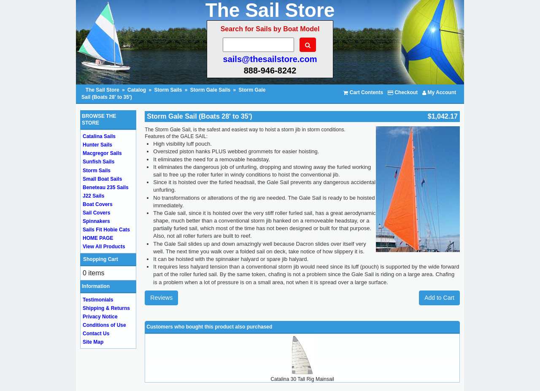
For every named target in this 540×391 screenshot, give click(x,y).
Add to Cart (439, 297)
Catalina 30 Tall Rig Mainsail (302, 379)
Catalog (136, 90)
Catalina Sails (99, 136)
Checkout (403, 92)
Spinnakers (96, 221)
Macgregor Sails (102, 153)
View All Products (104, 247)
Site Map (93, 342)
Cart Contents (363, 92)
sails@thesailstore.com (270, 59)
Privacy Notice (100, 317)
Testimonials (98, 300)
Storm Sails (168, 90)
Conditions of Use (104, 325)
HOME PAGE (98, 238)
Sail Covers (96, 213)
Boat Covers (98, 204)
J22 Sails (93, 196)
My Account (439, 92)
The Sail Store (103, 90)
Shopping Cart (100, 259)
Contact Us (96, 334)
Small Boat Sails (102, 179)
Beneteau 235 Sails (106, 187)
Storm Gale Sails (210, 90)
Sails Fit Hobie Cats (106, 230)
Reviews (161, 297)
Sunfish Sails (98, 162)
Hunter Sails (97, 145)
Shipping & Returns (106, 308)
